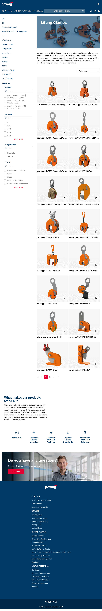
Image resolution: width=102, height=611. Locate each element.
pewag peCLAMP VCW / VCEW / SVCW (51, 138)
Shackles (5, 61)
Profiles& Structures (15, 180)
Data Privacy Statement (41, 580)
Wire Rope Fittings (8, 70)
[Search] (82, 11)
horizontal (11, 153)
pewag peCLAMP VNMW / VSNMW (84, 237)
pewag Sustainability (40, 521)
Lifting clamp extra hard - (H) (49, 337)
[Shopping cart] (95, 11)
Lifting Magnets (7, 48)
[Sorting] (88, 71)
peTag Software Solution (41, 549)
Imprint (34, 586)
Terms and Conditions (40, 577)
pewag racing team (39, 518)
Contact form (37, 504)
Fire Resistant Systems (9, 27)
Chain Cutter (6, 74)
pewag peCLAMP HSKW (79, 370)
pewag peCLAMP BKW (47, 304)
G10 (3, 19)
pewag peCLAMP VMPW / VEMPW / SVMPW (84, 138)
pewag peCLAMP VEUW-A (80, 171)
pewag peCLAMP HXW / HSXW (82, 337)
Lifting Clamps (7, 44)
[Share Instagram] (56, 602)
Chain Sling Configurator (41, 539)
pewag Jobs (36, 525)
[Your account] (98, 11)
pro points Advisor (39, 546)
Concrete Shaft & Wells (16, 171)
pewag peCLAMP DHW (47, 370)
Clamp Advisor (37, 542)
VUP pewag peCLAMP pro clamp (83, 105)
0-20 (9, 136)
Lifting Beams (6, 40)
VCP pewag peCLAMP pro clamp (51, 105)
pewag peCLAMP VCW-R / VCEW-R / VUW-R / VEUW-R (52, 204)
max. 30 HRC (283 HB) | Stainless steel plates (16, 96)
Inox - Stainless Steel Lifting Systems (14, 31)
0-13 (9, 126)
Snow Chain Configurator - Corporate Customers (51, 552)
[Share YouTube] (53, 602)
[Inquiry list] (91, 11)
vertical (10, 156)
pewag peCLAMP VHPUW (48, 237)
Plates (9, 177)
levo (3, 36)
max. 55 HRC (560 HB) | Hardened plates (16, 107)
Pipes (9, 174)
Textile (4, 66)
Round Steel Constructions (17, 184)
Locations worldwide (40, 507)
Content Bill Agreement (41, 573)
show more (18, 139)
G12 (3, 23)
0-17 (9, 132)
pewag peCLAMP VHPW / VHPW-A (84, 204)
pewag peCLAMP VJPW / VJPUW (83, 270)
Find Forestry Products (41, 556)
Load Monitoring (7, 78)
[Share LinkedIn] (49, 602)
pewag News (37, 528)
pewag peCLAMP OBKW (79, 304)
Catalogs (35, 562)
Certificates (36, 570)
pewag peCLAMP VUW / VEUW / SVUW (51, 171)
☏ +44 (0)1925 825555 (41, 500)
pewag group (37, 515)
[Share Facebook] (46, 602)
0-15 (9, 129)
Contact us (16, 471)
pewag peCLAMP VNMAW (48, 270)
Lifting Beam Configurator (42, 559)
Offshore (5, 57)
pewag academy (38, 536)
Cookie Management (40, 583)
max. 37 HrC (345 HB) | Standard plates (16, 102)
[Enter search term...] (62, 11)
